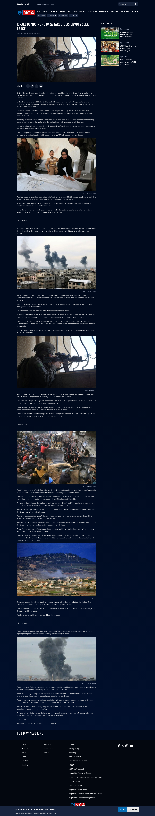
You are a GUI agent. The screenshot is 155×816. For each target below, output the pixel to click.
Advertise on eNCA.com (78, 761)
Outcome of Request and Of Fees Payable (85, 777)
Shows (114, 12)
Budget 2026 (63, 16)
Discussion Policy (75, 757)
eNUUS (135, 12)
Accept (122, 809)
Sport (82, 12)
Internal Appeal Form (77, 785)
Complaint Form (75, 781)
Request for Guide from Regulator (82, 798)
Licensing (72, 753)
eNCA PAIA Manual (76, 769)
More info (52, 813)
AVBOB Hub (41, 16)
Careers (72, 744)
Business (72, 12)
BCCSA (71, 765)
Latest (24, 744)
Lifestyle (103, 12)
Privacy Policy (74, 749)
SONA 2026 (73, 16)
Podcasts (42, 12)
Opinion (92, 12)
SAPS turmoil (52, 16)
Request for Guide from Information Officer (85, 794)
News (62, 12)
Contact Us (48, 749)
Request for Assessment (78, 789)
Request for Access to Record (80, 773)
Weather (124, 12)
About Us (47, 744)
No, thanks (133, 809)
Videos (53, 12)
